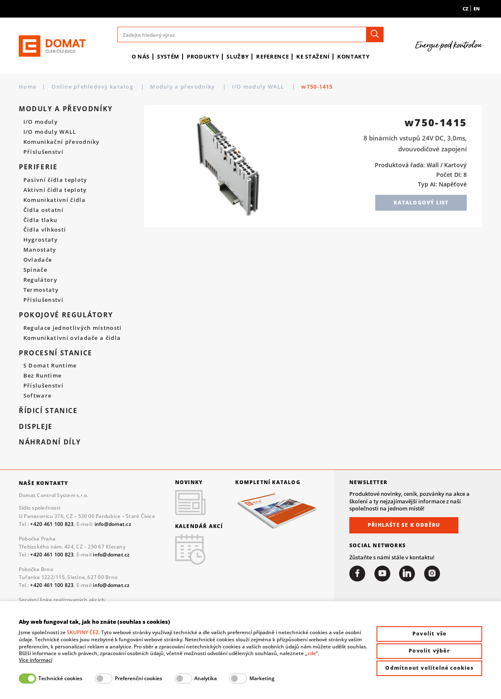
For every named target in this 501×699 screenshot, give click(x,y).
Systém (168, 56)
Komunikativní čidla (54, 200)
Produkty (203, 56)
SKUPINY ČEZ (83, 632)
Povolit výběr (429, 650)
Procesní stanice (55, 353)
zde (312, 653)
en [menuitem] (476, 8)
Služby (237, 56)
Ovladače (37, 260)
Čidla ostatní (43, 210)
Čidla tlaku (40, 220)
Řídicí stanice (48, 411)
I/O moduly (40, 122)
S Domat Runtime (50, 365)
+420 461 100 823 (52, 524)
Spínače (35, 270)
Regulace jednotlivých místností (72, 328)
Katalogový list (421, 202)
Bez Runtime (42, 375)
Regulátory (40, 280)
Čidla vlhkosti (44, 230)
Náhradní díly (50, 442)
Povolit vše (429, 633)
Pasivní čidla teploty (55, 180)
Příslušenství (43, 152)
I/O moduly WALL (259, 86)
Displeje (36, 427)
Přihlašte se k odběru (404, 524)
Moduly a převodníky (183, 86)
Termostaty (40, 290)
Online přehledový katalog (93, 86)
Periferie (38, 167)
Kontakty (353, 56)
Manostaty (39, 250)
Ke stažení (313, 56)
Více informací (35, 660)
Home (27, 86)
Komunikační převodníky (61, 142)
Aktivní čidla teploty (55, 190)
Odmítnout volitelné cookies (429, 667)
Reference (272, 56)
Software (37, 396)
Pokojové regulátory (66, 315)
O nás (141, 56)
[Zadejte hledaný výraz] (250, 34)
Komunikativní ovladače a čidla (72, 338)
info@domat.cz (112, 524)
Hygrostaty (40, 240)
